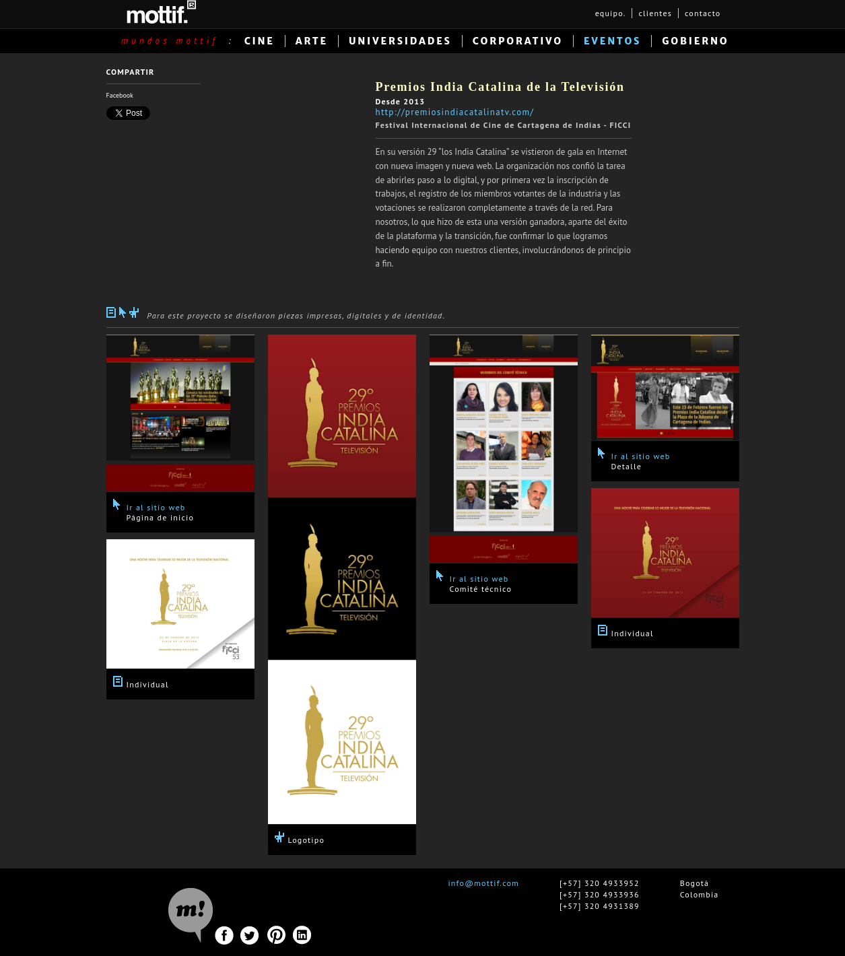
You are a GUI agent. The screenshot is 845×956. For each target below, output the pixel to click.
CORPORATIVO (518, 41)
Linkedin (302, 935)
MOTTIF (161, 12)
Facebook (119, 95)
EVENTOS (612, 41)
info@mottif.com (483, 883)
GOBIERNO (695, 41)
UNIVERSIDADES (400, 41)
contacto (703, 13)
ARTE (312, 41)
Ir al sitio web (156, 507)
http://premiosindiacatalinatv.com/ (455, 112)
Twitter (250, 935)
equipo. (610, 13)
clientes (654, 13)
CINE (259, 41)
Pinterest (276, 935)
